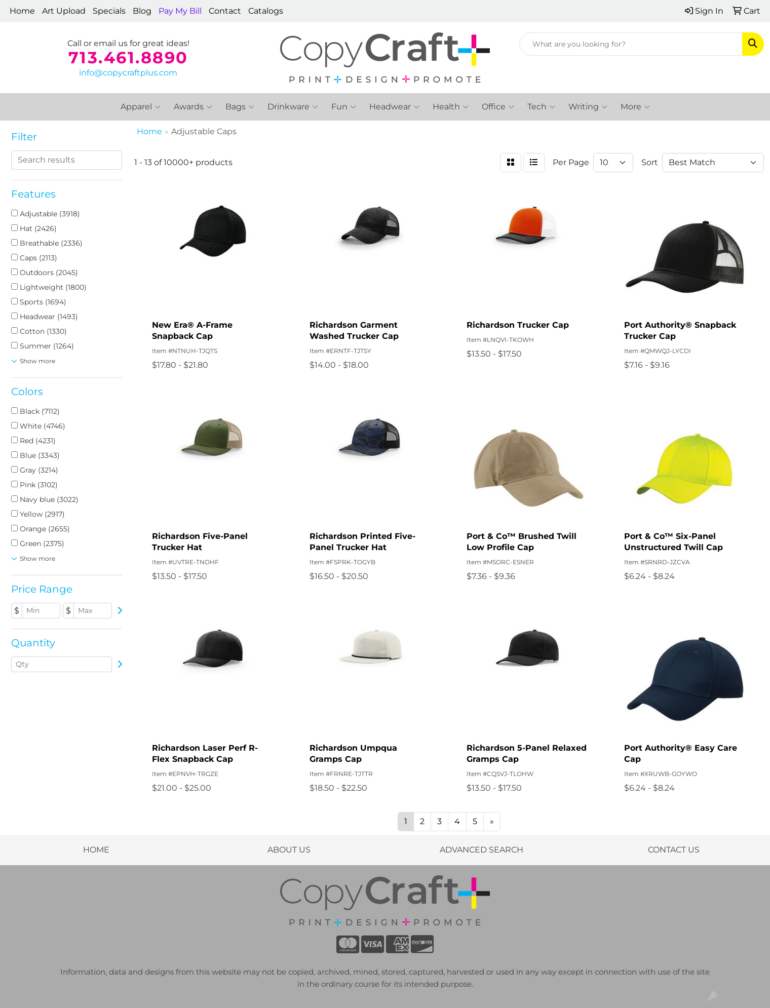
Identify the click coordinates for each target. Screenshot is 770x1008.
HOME (96, 850)
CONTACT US (674, 850)
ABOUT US (289, 850)
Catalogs (265, 11)
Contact (225, 11)
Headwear (394, 107)
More (635, 107)
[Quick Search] (631, 44)
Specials (109, 11)
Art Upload (64, 11)
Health (451, 107)
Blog (142, 11)
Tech (541, 107)
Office (498, 107)
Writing (587, 107)
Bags (239, 107)
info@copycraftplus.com (128, 72)
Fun (343, 107)
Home (22, 11)
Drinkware (292, 107)
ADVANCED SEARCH (481, 850)
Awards (193, 107)
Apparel (141, 107)
